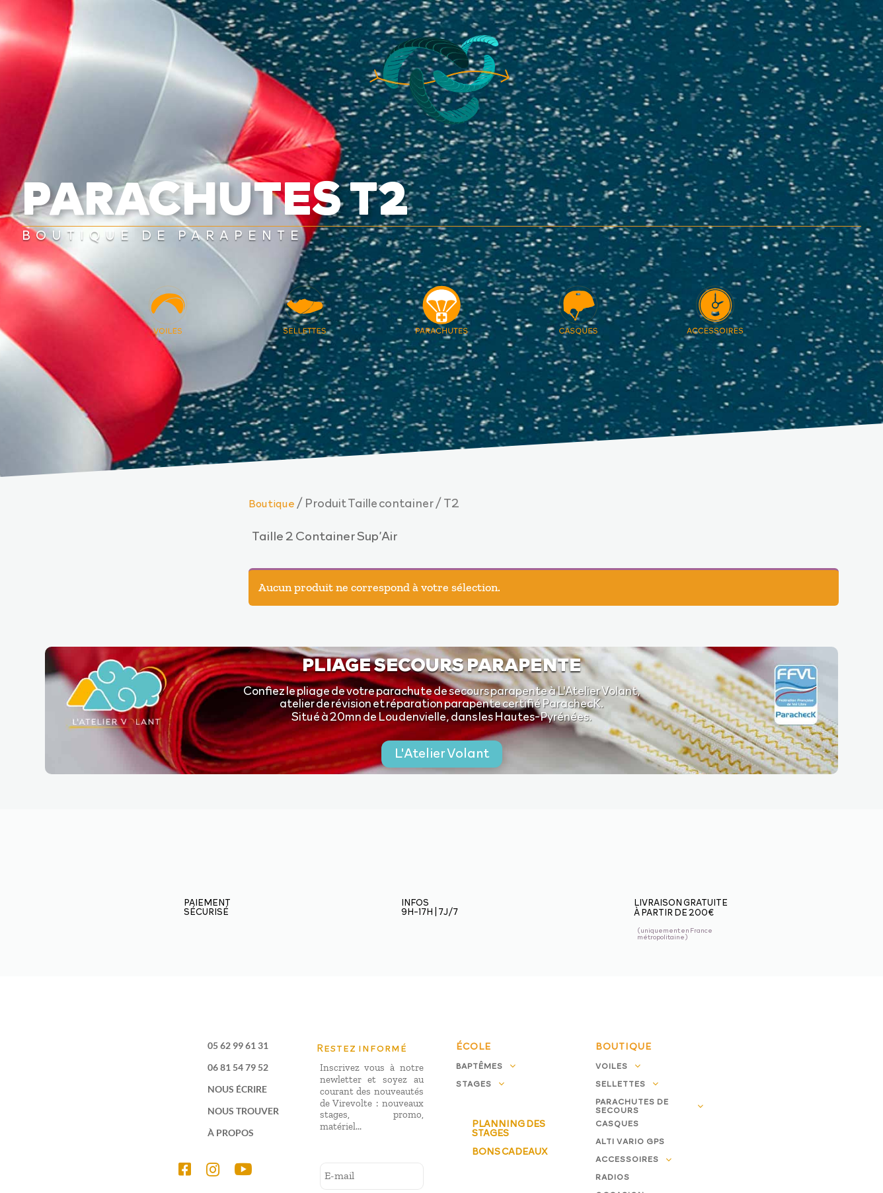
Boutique (272, 502)
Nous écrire (237, 1089)
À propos (231, 1132)
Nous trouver (243, 1110)
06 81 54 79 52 (238, 1067)
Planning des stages (508, 1128)
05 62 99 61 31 (238, 1045)
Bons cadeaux (509, 1151)
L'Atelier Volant (442, 752)
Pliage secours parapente (442, 663)
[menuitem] (190, 1169)
